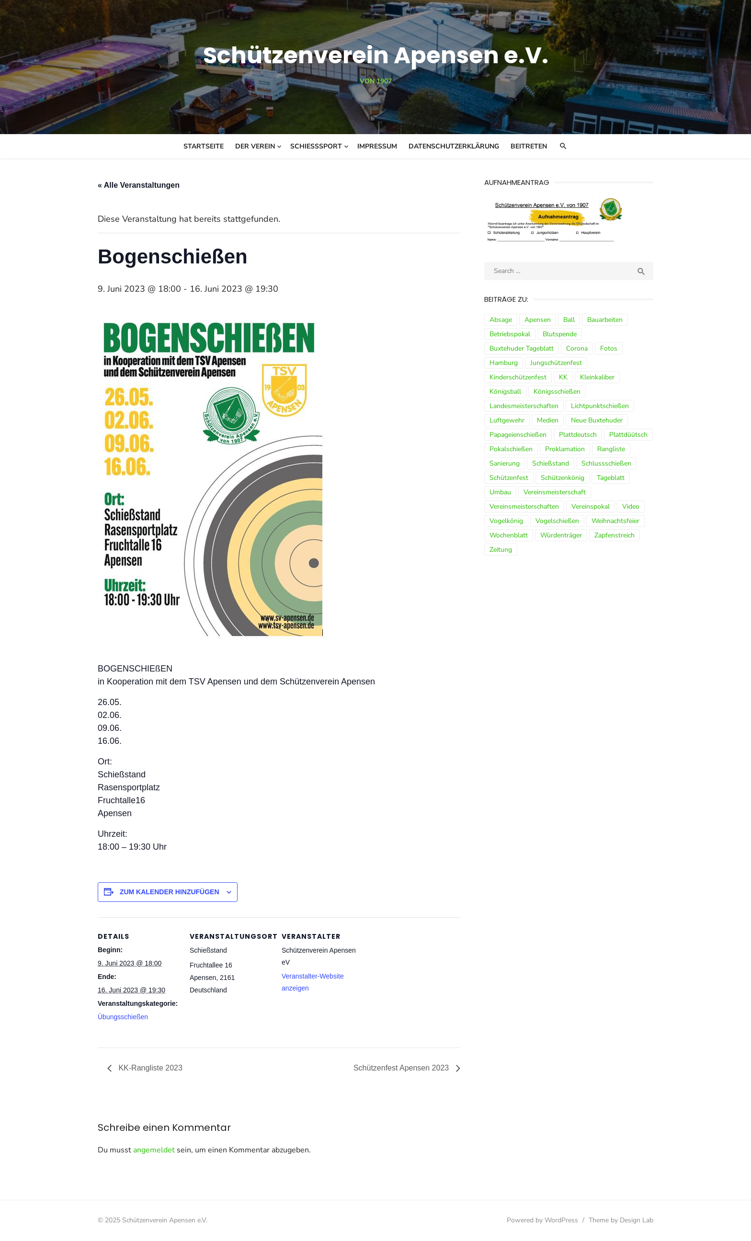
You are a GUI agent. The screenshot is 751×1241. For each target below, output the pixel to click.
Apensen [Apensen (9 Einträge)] (537, 319)
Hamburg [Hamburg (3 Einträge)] (503, 362)
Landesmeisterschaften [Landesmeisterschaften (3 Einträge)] (523, 405)
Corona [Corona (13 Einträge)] (577, 348)
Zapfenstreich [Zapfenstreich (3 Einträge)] (614, 535)
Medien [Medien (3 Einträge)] (547, 420)
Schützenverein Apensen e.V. (375, 55)
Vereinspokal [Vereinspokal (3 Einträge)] (590, 506)
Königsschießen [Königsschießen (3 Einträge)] (557, 391)
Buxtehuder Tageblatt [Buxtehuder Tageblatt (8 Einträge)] (521, 348)
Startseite (203, 146)
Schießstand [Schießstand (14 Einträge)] (550, 463)
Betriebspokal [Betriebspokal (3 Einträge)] (509, 334)
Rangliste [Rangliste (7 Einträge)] (611, 449)
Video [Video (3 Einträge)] (630, 506)
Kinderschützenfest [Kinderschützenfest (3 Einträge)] (517, 377)
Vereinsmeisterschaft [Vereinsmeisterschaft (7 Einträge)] (554, 492)
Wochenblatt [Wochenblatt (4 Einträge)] (508, 535)
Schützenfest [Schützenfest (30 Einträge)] (508, 477)
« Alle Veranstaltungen (139, 185)
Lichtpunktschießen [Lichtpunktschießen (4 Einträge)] (600, 405)
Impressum (377, 146)
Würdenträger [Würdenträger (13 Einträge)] (561, 535)
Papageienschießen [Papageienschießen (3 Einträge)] (517, 434)
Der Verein (255, 146)
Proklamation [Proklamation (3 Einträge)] (565, 449)
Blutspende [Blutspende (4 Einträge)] (560, 334)
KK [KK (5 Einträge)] (563, 377)
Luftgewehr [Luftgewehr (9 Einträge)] (506, 420)
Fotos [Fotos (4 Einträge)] (608, 348)
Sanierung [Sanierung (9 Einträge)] (504, 463)
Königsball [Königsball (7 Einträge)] (505, 391)
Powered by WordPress (542, 1220)
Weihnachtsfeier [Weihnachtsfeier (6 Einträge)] (615, 520)
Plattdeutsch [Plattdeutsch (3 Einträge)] (578, 434)
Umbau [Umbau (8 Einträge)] (500, 492)
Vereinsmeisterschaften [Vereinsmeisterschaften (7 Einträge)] (524, 506)
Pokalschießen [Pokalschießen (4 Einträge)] (511, 449)
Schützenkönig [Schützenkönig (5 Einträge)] (562, 477)
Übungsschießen (123, 1017)
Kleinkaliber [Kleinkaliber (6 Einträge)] (597, 377)
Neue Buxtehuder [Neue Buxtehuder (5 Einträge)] (597, 420)
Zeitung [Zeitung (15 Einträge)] (500, 549)
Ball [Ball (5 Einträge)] (569, 319)
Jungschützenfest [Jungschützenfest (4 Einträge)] (556, 362)
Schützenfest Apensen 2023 (402, 1068)
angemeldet (154, 1150)
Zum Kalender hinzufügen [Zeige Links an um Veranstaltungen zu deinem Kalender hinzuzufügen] (169, 892)
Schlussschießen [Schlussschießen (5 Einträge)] (606, 463)
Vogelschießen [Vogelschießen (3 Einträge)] (557, 520)
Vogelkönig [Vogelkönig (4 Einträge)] (506, 520)
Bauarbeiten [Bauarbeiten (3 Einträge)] (605, 319)
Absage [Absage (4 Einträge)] (500, 319)
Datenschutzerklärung (454, 146)
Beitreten (529, 146)
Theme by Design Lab (621, 1220)
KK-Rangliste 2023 (149, 1068)
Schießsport (316, 146)
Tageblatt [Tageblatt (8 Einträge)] (611, 477)
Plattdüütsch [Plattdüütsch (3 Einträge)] (628, 434)
